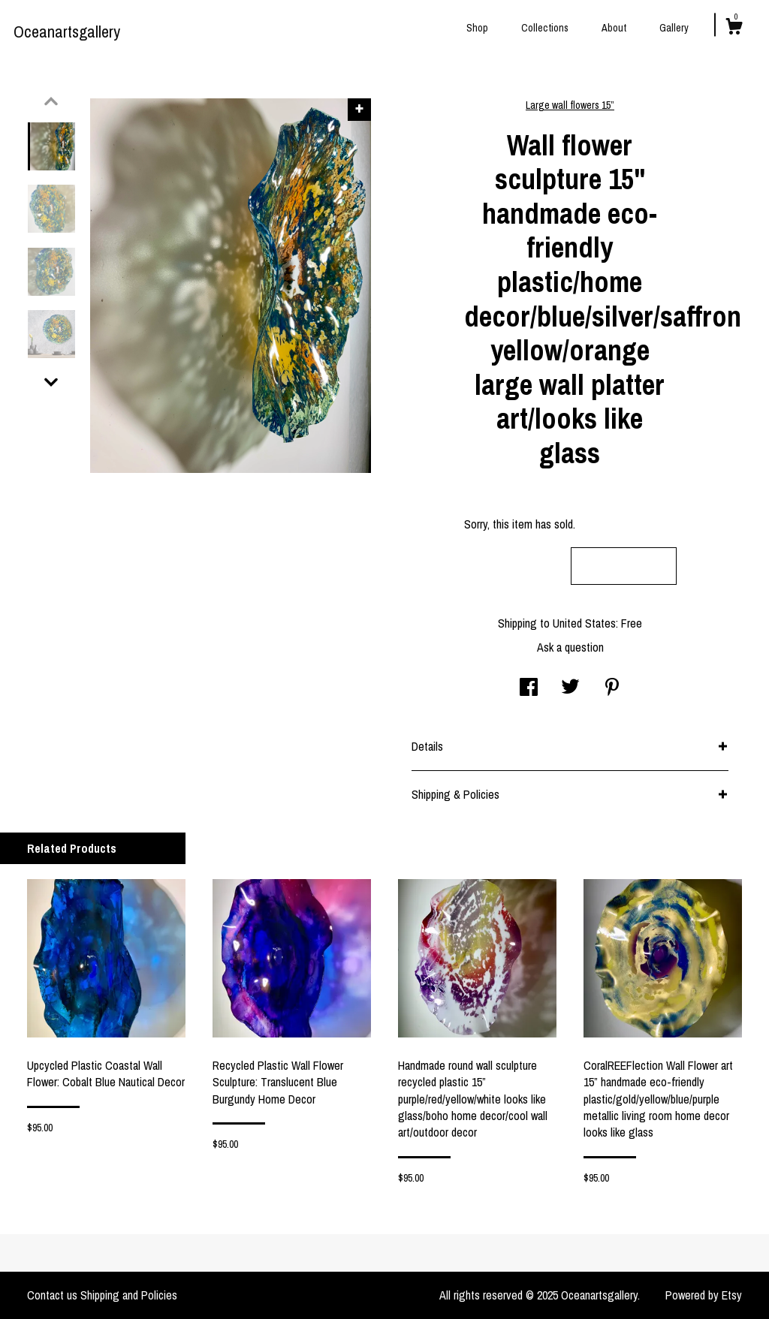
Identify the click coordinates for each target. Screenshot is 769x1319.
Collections (544, 28)
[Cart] (733, 28)
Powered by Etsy (703, 1295)
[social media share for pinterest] (612, 688)
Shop (477, 28)
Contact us (52, 1295)
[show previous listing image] (51, 101)
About (614, 28)
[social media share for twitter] (570, 688)
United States (584, 623)
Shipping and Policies (128, 1295)
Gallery (674, 28)
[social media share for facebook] (529, 688)
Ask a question (570, 647)
